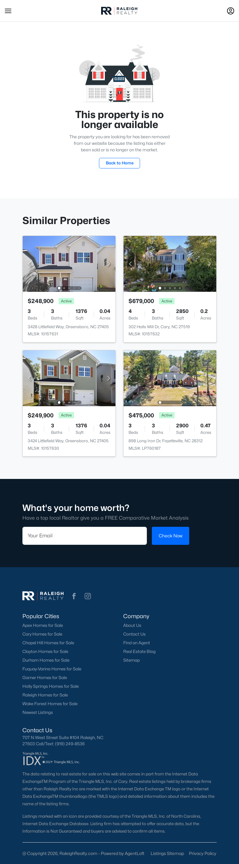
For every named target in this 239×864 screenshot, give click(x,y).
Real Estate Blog (139, 651)
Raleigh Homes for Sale (45, 694)
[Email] (84, 536)
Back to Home (120, 162)
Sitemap (131, 660)
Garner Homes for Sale (44, 677)
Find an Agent (136, 642)
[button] (8, 10)
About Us (132, 625)
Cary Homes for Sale (42, 634)
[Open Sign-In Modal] (231, 11)
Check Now (170, 535)
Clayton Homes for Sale (45, 651)
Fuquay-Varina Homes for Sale (51, 668)
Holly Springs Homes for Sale (50, 686)
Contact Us (134, 634)
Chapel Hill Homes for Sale (48, 642)
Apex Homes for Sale (42, 625)
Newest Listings (37, 712)
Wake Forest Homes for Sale (49, 703)
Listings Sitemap (167, 853)
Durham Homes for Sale (45, 660)
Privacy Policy (202, 853)
